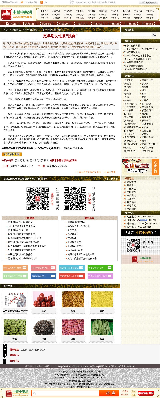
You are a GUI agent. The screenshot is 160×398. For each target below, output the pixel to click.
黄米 (102, 311)
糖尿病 (127, 93)
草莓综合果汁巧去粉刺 (79, 226)
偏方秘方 (44, 14)
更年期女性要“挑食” (39, 160)
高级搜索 (131, 366)
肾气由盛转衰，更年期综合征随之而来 (27, 246)
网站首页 (12, 23)
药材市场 (56, 11)
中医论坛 (148, 23)
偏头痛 (127, 100)
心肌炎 (145, 127)
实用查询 (131, 198)
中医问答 (131, 23)
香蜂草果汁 (73, 234)
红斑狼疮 (146, 130)
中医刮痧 (80, 14)
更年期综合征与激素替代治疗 (22, 258)
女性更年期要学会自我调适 (21, 226)
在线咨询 (131, 195)
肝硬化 (127, 83)
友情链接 (84, 366)
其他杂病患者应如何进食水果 (82, 258)
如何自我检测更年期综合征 (21, 250)
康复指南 (131, 202)
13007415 (152, 220)
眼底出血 (146, 120)
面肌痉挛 (146, 103)
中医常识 (80, 23)
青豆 (14, 339)
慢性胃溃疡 (147, 151)
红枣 (44, 311)
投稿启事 (38, 366)
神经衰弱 (128, 110)
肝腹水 (145, 87)
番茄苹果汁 (73, 230)
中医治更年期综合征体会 (20, 254)
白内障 (127, 114)
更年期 (38, 57)
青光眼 (145, 114)
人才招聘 (57, 366)
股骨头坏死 (130, 140)
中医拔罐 (56, 14)
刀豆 (73, 339)
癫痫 (144, 93)
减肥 (85, 75)
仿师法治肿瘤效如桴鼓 (135, 69)
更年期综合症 (131, 103)
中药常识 (115, 11)
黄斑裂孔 (128, 120)
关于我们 (29, 366)
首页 (5, 30)
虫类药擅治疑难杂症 (134, 65)
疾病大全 (29, 23)
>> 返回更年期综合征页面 (88, 172)
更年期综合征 (31, 30)
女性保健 (138, 18)
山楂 (10, 123)
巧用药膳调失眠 (132, 52)
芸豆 (102, 339)
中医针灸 (44, 18)
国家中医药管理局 (37, 349)
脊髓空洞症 (147, 110)
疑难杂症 (46, 23)
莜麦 (73, 311)
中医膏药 (68, 14)
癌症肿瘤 (128, 80)
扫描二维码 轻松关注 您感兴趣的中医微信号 (25, 178)
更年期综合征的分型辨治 (20, 222)
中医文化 (150, 11)
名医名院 (44, 11)
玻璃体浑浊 (147, 124)
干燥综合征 (130, 134)
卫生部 (24, 349)
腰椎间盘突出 (131, 144)
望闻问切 (103, 11)
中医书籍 (80, 11)
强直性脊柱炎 (148, 144)
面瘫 (144, 97)
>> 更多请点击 (110, 178)
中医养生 (150, 18)
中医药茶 (126, 14)
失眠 (126, 97)
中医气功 (103, 14)
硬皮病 (145, 134)
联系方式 (48, 366)
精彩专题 (131, 205)
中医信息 (63, 23)
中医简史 (68, 11)
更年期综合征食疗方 (18, 230)
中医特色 (97, 23)
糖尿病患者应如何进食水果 (81, 254)
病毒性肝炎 (147, 80)
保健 (99, 57)
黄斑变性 (128, 117)
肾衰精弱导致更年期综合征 (21, 234)
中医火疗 (91, 14)
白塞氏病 (128, 130)
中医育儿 (115, 18)
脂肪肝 (145, 83)
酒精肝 (127, 87)
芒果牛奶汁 (73, 238)
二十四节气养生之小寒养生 (16, 311)
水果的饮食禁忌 (75, 242)
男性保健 (126, 18)
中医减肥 (80, 18)
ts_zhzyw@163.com (105, 384)
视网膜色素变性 (132, 127)
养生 (134, 395)
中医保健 (114, 23)
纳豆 (44, 339)
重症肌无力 (147, 107)
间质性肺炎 (147, 147)
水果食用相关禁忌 (76, 222)
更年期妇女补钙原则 (57, 166)
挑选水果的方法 (75, 250)
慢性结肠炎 (130, 151)
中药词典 (126, 11)
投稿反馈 (66, 366)
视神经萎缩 (130, 124)
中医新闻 (91, 11)
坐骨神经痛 (147, 137)
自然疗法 (56, 18)
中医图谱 (138, 11)
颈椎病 (127, 147)
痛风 (126, 90)
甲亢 (144, 90)
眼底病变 (146, 117)
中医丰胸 (68, 18)
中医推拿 (115, 14)
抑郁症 (145, 100)
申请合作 (75, 366)
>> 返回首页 (110, 172)
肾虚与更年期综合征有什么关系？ (25, 238)
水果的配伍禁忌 (75, 246)
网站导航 (103, 366)
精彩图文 (131, 209)
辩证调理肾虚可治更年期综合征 (23, 242)
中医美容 (91, 18)
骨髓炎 (145, 140)
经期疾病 (16, 30)
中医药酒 (138, 14)
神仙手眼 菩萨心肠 (133, 62)
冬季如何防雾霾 (132, 45)
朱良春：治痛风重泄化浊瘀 (137, 59)
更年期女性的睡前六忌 (22, 166)
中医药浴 (150, 14)
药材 (134, 391)
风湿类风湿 (130, 137)
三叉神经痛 (130, 107)
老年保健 (103, 18)
